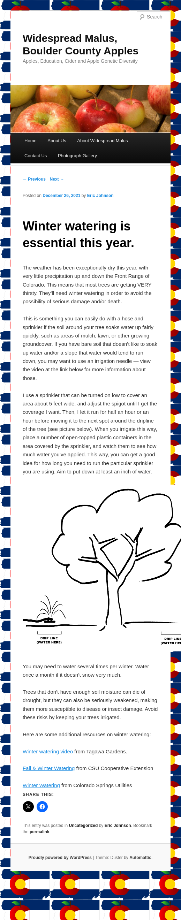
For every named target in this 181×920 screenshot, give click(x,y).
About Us (56, 140)
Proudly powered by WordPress (60, 857)
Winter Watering (41, 785)
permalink (40, 831)
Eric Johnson (100, 195)
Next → (57, 179)
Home (30, 140)
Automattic (140, 857)
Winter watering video (48, 751)
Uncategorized (83, 825)
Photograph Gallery (77, 155)
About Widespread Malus (102, 140)
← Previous (34, 179)
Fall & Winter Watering (49, 768)
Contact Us (35, 155)
